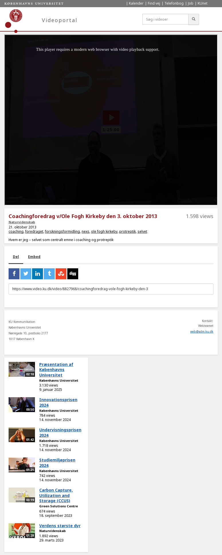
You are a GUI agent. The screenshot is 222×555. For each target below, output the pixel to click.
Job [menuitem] (190, 3)
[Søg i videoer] (165, 19)
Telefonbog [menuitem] (174, 3)
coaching (16, 231)
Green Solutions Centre (58, 506)
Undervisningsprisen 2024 (60, 432)
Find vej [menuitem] (154, 3)
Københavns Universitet (58, 380)
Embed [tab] (34, 256)
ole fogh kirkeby (104, 231)
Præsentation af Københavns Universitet (56, 370)
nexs (85, 231)
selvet (142, 231)
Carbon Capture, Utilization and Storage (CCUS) (56, 495)
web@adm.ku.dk (201, 331)
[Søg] (193, 19)
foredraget (34, 231)
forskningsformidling (62, 231)
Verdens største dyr (59, 525)
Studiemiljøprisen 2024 (57, 462)
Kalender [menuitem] (136, 3)
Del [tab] (16, 256)
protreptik (127, 231)
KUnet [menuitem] (202, 3)
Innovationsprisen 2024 (58, 402)
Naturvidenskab (22, 222)
